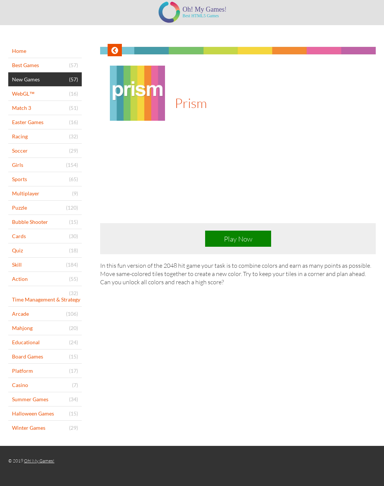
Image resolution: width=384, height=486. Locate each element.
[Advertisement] (238, 178)
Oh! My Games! (39, 461)
